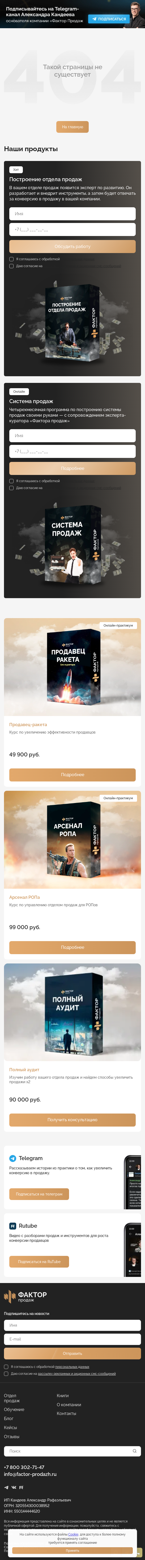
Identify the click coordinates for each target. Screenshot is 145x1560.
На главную (72, 127)
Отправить (72, 1353)
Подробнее (72, 468)
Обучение (14, 1409)
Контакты (66, 1413)
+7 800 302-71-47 (24, 1467)
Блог (8, 1418)
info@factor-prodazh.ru (30, 1474)
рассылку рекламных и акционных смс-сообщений (82, 266)
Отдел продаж (12, 1398)
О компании (69, 1404)
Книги (63, 1395)
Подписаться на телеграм (39, 1194)
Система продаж (31, 401)
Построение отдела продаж (45, 179)
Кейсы (10, 1427)
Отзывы (11, 1436)
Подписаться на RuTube (39, 1262)
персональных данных (78, 259)
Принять (72, 1551)
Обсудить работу (73, 246)
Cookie (73, 1534)
